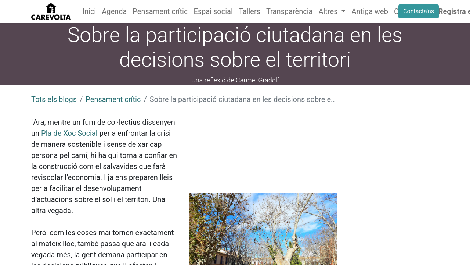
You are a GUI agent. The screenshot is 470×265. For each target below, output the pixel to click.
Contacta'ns (418, 11)
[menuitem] (89, 11)
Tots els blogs (54, 99)
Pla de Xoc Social (69, 133)
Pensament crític (113, 99)
